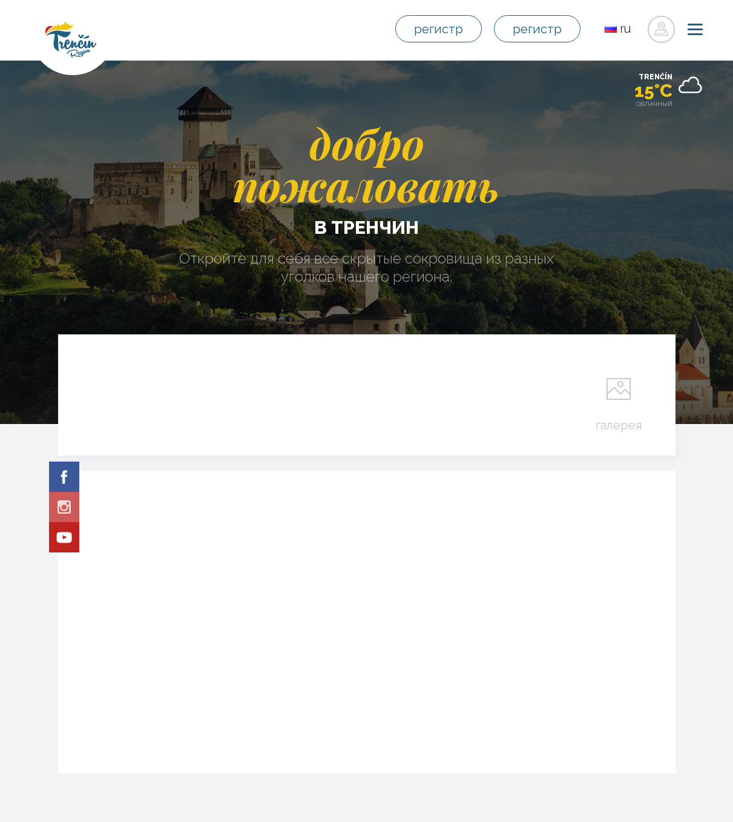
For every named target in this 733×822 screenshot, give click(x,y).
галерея (619, 424)
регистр (438, 29)
